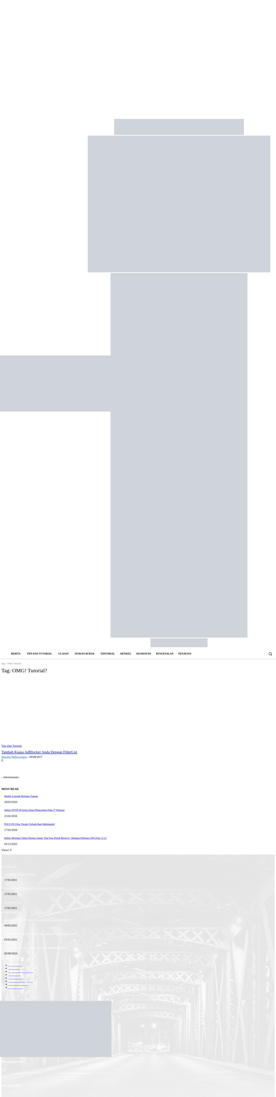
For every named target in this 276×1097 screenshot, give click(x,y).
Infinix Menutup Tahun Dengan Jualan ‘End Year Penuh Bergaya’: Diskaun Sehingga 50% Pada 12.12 (55, 838)
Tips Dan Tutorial (11, 745)
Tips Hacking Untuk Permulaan (20, 874)
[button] (270, 654)
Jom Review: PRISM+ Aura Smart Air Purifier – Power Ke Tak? (36, 919)
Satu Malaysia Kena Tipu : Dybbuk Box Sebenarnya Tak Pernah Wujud (40, 933)
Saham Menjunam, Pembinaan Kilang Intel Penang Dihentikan (35, 947)
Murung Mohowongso (14, 756)
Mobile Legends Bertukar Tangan (21, 796)
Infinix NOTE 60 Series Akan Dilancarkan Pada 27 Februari (34, 810)
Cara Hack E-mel (13, 902)
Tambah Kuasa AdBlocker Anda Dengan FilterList (39, 752)
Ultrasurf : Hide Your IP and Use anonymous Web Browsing (34, 888)
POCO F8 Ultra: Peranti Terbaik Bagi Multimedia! (29, 824)
